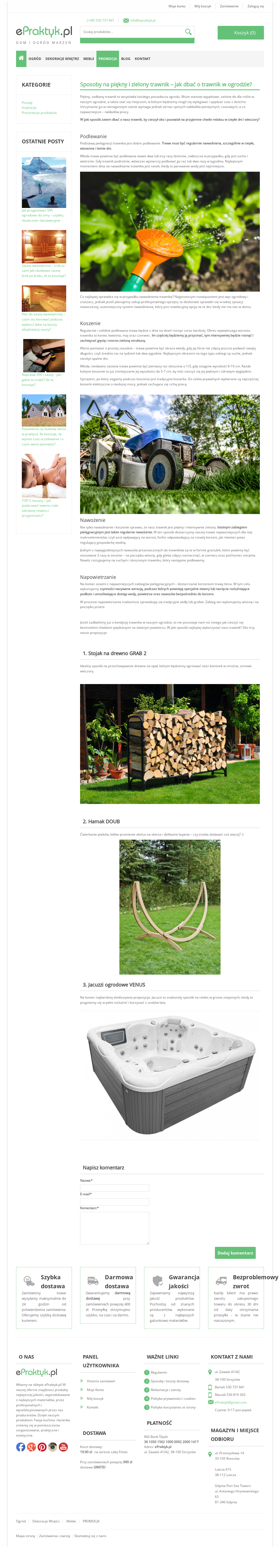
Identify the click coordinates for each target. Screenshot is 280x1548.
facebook (20, 1447)
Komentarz (88, 1208)
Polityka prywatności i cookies (173, 1398)
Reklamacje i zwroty (166, 1389)
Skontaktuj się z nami (90, 1536)
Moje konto (177, 6)
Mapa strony (25, 1536)
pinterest (42, 1447)
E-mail (85, 1194)
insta (52, 1447)
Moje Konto (95, 1389)
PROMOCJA (91, 1521)
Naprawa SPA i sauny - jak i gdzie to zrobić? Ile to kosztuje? (42, 379)
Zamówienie (229, 6)
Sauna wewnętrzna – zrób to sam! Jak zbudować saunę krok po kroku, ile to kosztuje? (44, 270)
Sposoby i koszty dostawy (170, 1381)
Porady (27, 102)
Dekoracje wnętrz (46, 1521)
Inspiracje (29, 107)
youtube (63, 1447)
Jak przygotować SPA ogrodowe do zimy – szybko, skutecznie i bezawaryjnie (43, 215)
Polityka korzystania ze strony (173, 1407)
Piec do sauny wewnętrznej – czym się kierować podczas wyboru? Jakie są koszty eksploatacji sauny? (43, 322)
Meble (71, 1521)
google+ (31, 1447)
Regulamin (159, 1372)
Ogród (21, 1521)
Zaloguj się (256, 6)
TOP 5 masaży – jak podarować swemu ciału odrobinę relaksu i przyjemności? (40, 508)
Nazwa (85, 1180)
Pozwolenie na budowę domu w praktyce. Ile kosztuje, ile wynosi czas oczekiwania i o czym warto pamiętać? (44, 436)
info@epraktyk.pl (143, 20)
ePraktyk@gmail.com (231, 1402)
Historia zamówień (101, 1381)
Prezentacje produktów (39, 112)
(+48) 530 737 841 (100, 20)
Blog (125, 58)
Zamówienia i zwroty (54, 1536)
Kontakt (142, 58)
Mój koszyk (202, 6)
